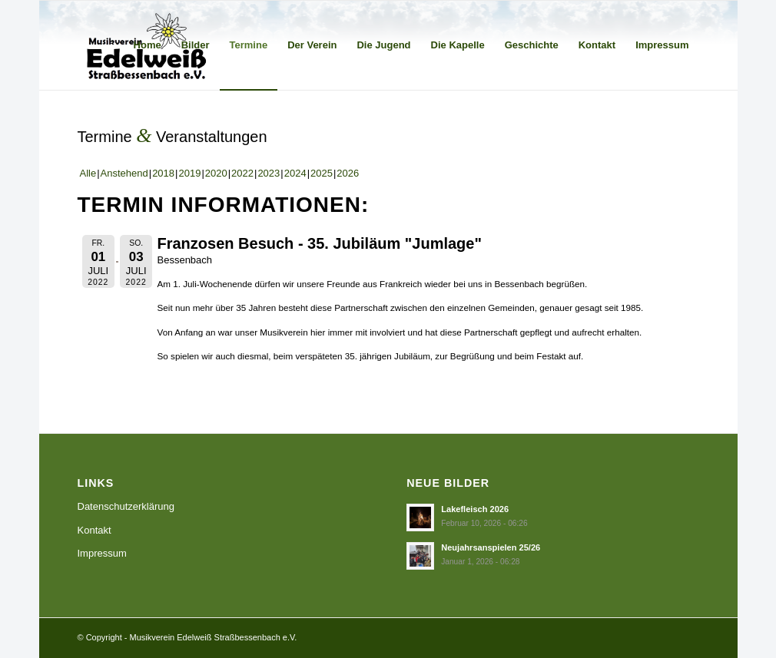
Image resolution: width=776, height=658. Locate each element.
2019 (189, 173)
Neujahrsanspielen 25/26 (490, 547)
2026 (348, 173)
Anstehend (124, 173)
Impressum (102, 553)
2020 (216, 173)
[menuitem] (147, 45)
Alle (88, 173)
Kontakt (94, 530)
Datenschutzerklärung (126, 506)
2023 (268, 173)
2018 (163, 173)
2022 (242, 173)
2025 (321, 173)
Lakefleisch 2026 (475, 509)
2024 (295, 173)
